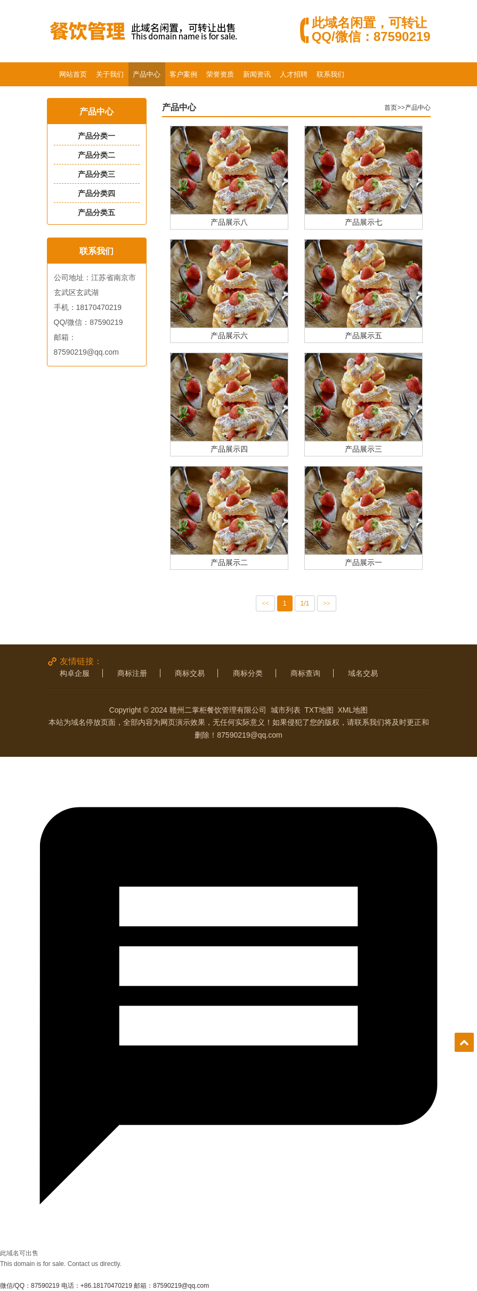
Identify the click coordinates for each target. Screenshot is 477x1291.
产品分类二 (96, 155)
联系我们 (330, 74)
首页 (390, 107)
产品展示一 (363, 562)
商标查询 (305, 673)
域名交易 (363, 673)
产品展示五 (363, 335)
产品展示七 (363, 222)
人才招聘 (294, 74)
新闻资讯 (257, 74)
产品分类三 (96, 174)
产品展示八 (229, 222)
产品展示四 (229, 449)
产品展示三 (363, 449)
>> (326, 603)
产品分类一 (96, 136)
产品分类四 (96, 193)
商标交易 (190, 673)
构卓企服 (75, 673)
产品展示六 (229, 335)
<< (265, 603)
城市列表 (286, 710)
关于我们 (110, 74)
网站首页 (73, 74)
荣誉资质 (220, 74)
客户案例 (183, 74)
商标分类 (248, 673)
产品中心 (146, 74)
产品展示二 (229, 562)
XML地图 (353, 710)
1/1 (305, 603)
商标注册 (132, 673)
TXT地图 (318, 710)
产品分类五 (96, 212)
